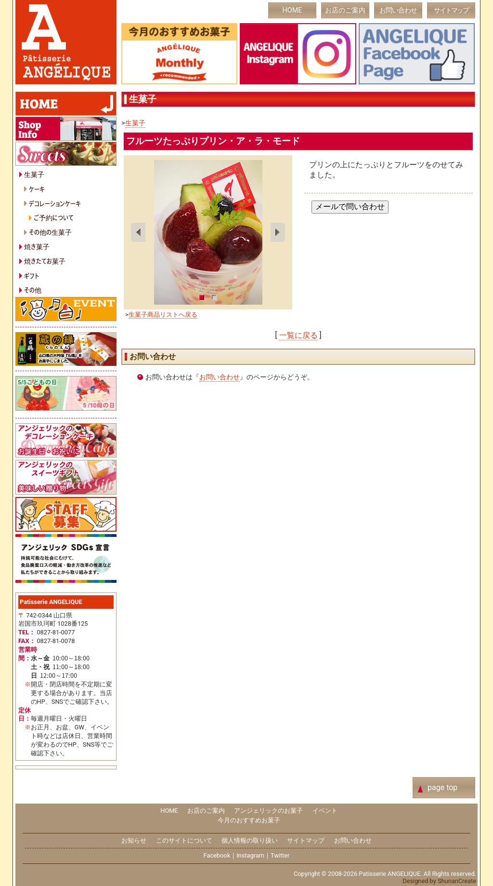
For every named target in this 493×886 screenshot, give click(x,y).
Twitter (280, 855)
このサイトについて (184, 840)
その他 (32, 289)
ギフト (31, 275)
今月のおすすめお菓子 (249, 820)
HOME (292, 10)
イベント (324, 810)
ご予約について (54, 217)
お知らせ (133, 840)
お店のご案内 (345, 10)
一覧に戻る (298, 335)
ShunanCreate (457, 881)
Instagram (250, 855)
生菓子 (135, 123)
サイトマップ (451, 10)
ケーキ (37, 188)
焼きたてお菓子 (44, 260)
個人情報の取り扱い (249, 840)
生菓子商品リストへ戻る (163, 314)
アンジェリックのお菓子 (268, 810)
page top (442, 787)
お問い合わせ (398, 10)
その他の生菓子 (50, 231)
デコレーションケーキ (55, 203)
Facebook (217, 855)
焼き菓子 (37, 246)
